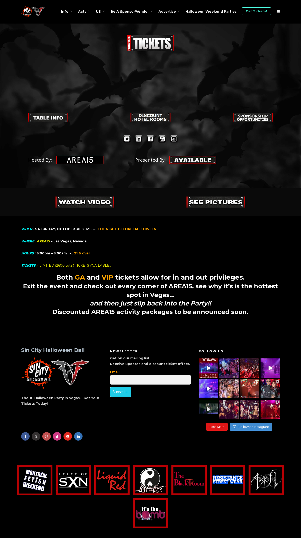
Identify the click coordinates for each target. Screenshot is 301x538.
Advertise (167, 11)
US (98, 11)
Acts (82, 11)
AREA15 (43, 241)
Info (64, 11)
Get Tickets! (256, 11)
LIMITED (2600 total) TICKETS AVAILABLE (74, 265)
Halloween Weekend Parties (211, 11)
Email (114, 372)
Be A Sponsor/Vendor (130, 11)
